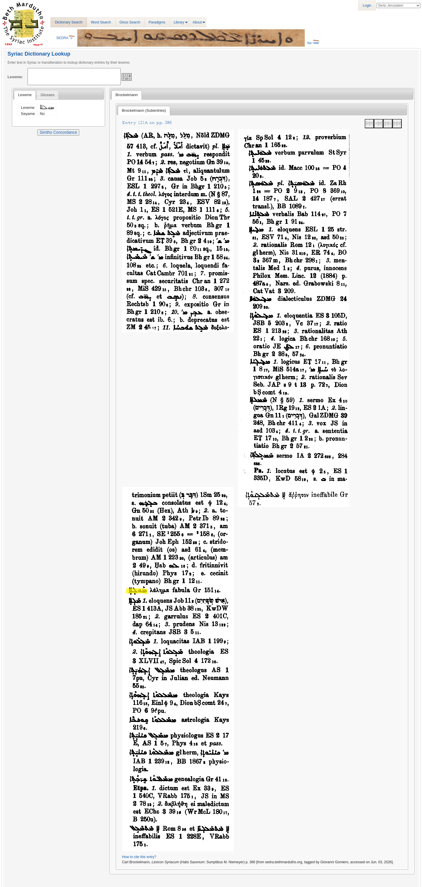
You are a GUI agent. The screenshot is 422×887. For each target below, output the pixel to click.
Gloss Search (130, 22)
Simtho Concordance (58, 132)
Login (367, 5)
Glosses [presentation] (47, 95)
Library (179, 22)
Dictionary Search (68, 22)
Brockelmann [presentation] (126, 95)
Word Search (101, 22)
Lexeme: (15, 77)
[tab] (25, 95)
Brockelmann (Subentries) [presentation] (144, 110)
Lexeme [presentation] (25, 95)
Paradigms (157, 22)
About (197, 22)
